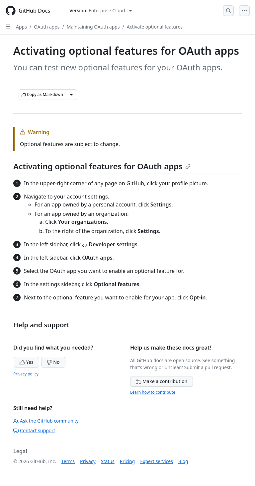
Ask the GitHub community (46, 421)
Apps (21, 27)
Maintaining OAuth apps (93, 27)
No (53, 362)
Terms (68, 461)
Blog (183, 461)
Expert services (156, 461)
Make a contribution (161, 381)
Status (108, 461)
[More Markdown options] (71, 94)
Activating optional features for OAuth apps (102, 166)
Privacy (88, 461)
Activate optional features (155, 27)
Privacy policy (26, 374)
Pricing (127, 461)
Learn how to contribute (152, 392)
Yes (27, 362)
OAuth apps (46, 27)
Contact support (34, 430)
